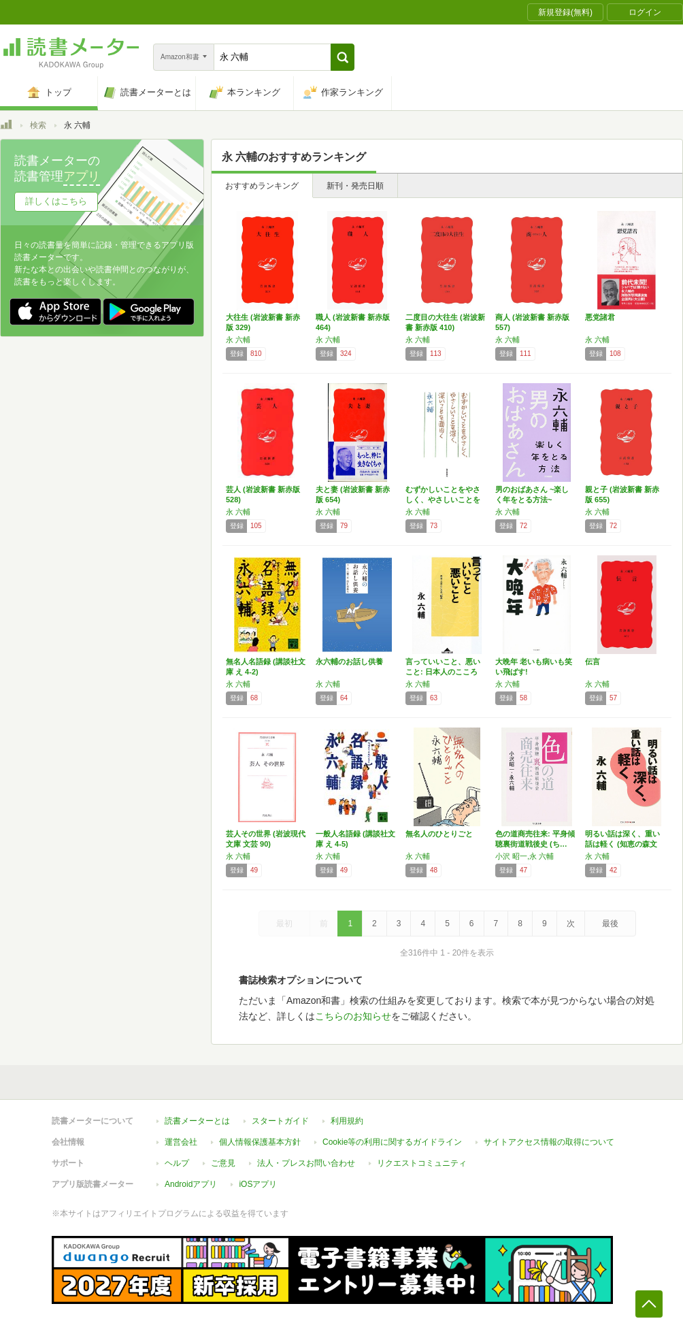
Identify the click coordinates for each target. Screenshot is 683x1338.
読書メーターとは (197, 1121)
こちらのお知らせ (353, 1016)
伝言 (592, 661)
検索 (38, 125)
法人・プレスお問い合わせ (306, 1163)
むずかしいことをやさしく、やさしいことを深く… (442, 499)
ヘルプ (177, 1163)
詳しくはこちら (56, 201)
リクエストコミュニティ (422, 1163)
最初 (284, 923)
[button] (342, 57)
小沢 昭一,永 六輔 (524, 856)
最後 (610, 923)
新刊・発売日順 (355, 186)
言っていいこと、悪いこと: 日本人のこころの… (442, 671)
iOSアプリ (258, 1184)
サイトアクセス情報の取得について (549, 1142)
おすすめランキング (262, 186)
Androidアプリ (191, 1184)
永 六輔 (238, 340)
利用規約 (347, 1121)
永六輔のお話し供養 (349, 661)
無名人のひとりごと (439, 834)
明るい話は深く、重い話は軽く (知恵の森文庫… (622, 844)
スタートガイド (280, 1121)
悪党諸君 (600, 317)
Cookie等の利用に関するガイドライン (392, 1142)
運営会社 (181, 1142)
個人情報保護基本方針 (260, 1142)
